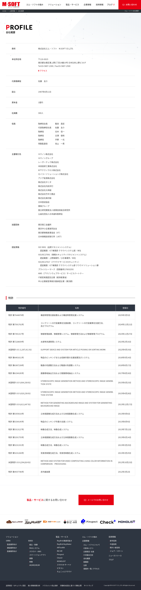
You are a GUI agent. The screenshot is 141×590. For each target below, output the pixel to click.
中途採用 (113, 544)
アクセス (42, 70)
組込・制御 (33, 544)
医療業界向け (12, 551)
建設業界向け (12, 548)
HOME (4, 11)
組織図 (85, 562)
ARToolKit (61, 547)
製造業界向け (12, 544)
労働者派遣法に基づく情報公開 (71, 585)
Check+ (60, 558)
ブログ (110, 4)
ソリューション (54, 4)
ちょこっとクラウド (64, 571)
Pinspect (60, 554)
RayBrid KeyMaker (64, 544)
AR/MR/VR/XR (34, 565)
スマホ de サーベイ (64, 564)
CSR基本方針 (88, 555)
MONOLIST (61, 561)
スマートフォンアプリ (37, 555)
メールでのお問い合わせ (96, 499)
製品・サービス (72, 4)
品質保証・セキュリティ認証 (16, 585)
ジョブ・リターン (116, 551)
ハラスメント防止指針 (50, 585)
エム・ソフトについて (91, 544)
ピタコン (60, 568)
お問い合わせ (130, 4)
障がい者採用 (115, 547)
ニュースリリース (115, 555)
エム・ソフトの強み (34, 4)
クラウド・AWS (35, 551)
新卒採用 (113, 540)
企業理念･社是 (88, 551)
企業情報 (87, 4)
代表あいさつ (88, 548)
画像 (31, 558)
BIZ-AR (59, 551)
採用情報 (99, 4)
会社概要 (86, 558)
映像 (31, 561)
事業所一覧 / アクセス (91, 568)
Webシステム (34, 548)
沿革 (85, 565)
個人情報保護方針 (34, 585)
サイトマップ (88, 585)
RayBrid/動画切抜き (64, 540)
